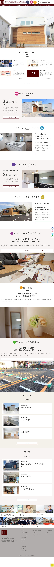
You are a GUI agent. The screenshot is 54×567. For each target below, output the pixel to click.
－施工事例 (34, 545)
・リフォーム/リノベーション (36, 543)
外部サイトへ (27, 366)
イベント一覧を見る (27, 83)
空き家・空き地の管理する (48, 5)
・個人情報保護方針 (24, 560)
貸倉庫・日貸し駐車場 (48, 543)
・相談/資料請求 (23, 556)
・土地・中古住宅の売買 (24, 545)
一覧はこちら (27, 451)
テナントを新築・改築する (35, 5)
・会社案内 (22, 540)
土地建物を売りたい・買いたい (21, 5)
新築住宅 (4, 5)
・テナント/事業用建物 (48, 540)
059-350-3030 (45, 2)
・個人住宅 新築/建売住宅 (36, 540)
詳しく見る (11, 118)
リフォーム (11, 5)
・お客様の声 (23, 551)
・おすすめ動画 (23, 554)
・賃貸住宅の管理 (23, 547)
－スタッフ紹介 (23, 543)
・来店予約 (22, 558)
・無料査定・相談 (23, 549)
